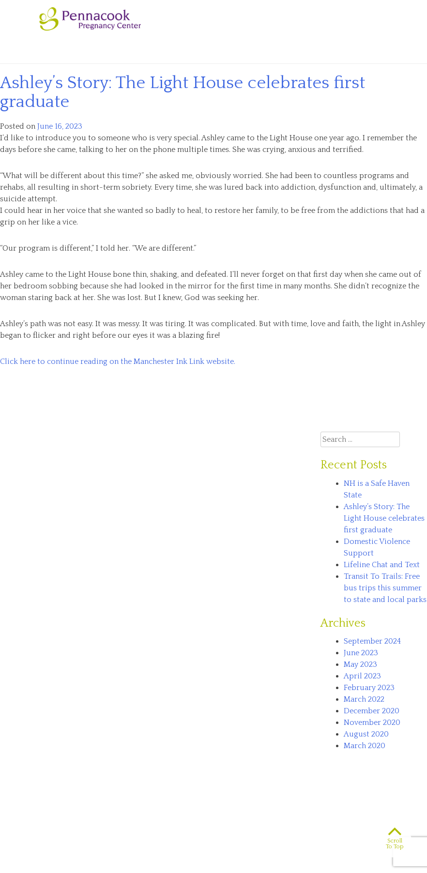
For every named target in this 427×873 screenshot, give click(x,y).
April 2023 (362, 676)
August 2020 (366, 734)
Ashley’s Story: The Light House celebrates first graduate (182, 92)
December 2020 (371, 711)
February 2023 (369, 687)
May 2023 (360, 664)
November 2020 (372, 722)
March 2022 (364, 699)
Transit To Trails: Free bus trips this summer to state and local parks (385, 588)
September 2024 (372, 641)
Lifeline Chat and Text (382, 564)
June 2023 (361, 652)
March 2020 (364, 745)
